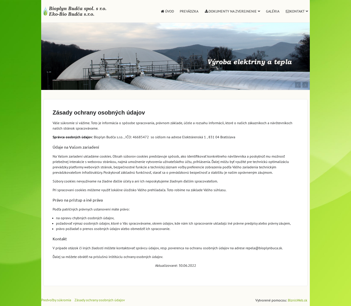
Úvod (167, 11)
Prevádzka (189, 11)
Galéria (272, 11)
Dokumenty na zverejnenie (232, 11)
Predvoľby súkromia (56, 300)
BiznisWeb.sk (297, 300)
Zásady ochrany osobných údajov (100, 300)
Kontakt (296, 11)
